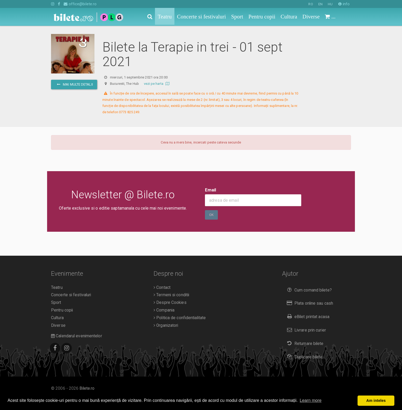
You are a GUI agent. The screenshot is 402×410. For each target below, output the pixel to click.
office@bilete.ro (80, 4)
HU (330, 4)
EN (320, 4)
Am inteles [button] (376, 400)
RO (310, 4)
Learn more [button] (310, 400)
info (344, 4)
